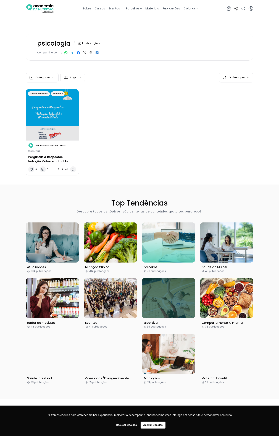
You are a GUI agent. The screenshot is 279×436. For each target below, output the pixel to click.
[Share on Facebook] (78, 53)
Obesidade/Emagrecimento (107, 378)
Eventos (91, 323)
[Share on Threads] (91, 53)
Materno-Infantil (39, 93)
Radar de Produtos (41, 323)
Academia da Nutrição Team (50, 145)
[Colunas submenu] (197, 8)
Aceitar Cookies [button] (153, 425)
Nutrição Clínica (97, 267)
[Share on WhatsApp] (66, 53)
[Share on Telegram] (72, 53)
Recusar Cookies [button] (126, 425)
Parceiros (58, 93)
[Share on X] (84, 53)
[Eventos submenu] (121, 8)
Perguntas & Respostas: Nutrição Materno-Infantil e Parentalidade (48, 159)
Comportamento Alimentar (223, 323)
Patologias (151, 378)
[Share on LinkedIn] (97, 53)
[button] (236, 8)
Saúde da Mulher (214, 267)
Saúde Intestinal (39, 378)
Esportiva (150, 323)
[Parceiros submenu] (141, 8)
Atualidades (36, 267)
